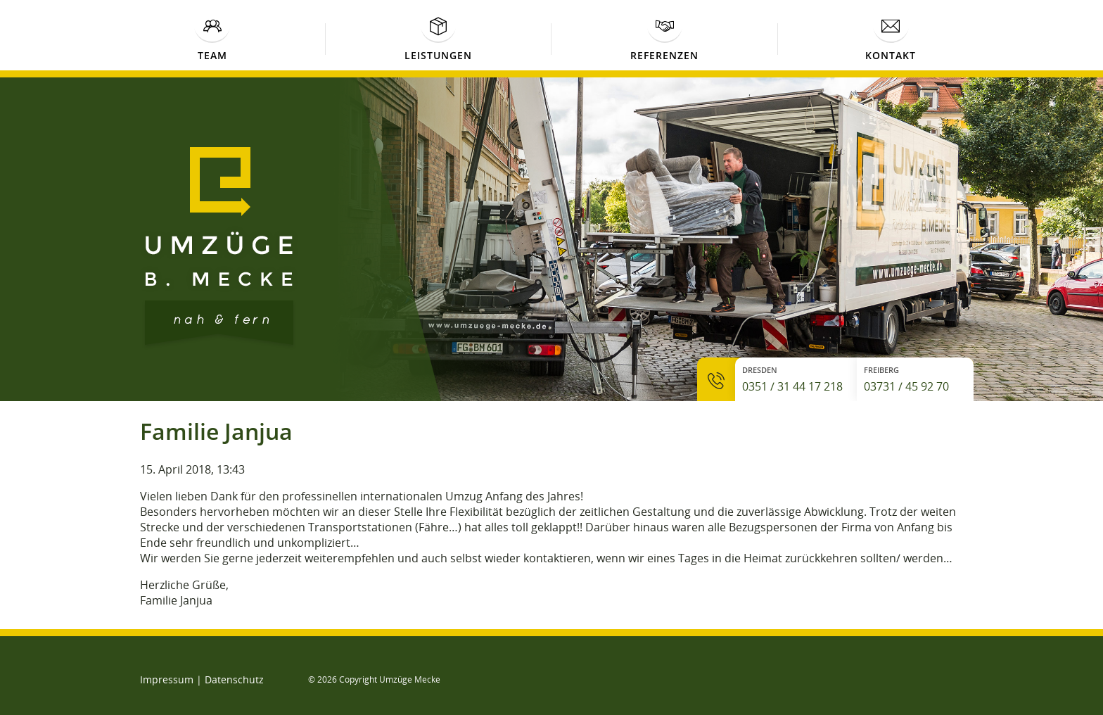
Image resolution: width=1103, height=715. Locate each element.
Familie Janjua (216, 431)
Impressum (166, 679)
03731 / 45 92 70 (906, 386)
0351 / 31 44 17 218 (792, 386)
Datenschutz (234, 679)
